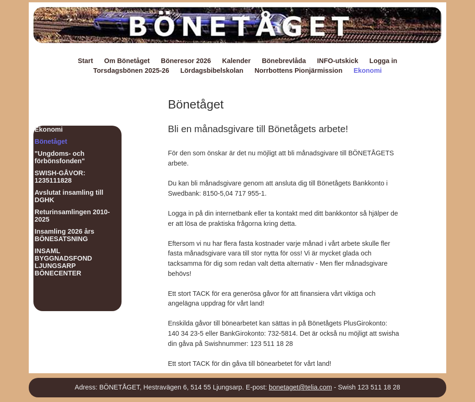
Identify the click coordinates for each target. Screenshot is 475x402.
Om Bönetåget (126, 60)
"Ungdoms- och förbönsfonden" (60, 157)
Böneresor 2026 (186, 60)
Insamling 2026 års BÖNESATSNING (65, 235)
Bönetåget (51, 141)
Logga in (383, 60)
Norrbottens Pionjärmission (299, 70)
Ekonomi (367, 70)
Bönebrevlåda (284, 60)
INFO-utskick (338, 60)
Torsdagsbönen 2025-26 (131, 70)
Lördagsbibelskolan (212, 70)
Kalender (236, 60)
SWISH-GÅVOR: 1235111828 (60, 176)
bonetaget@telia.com (300, 387)
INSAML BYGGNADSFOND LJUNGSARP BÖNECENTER (63, 262)
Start (85, 60)
